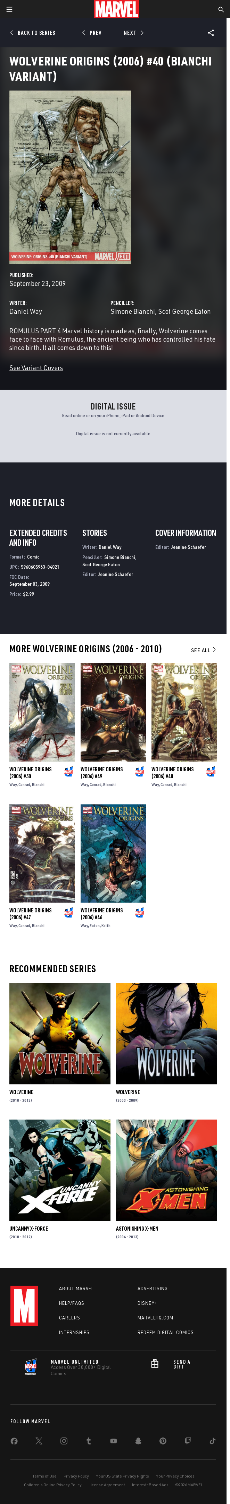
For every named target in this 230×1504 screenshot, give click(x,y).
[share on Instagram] (63, 1442)
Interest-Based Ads (150, 1484)
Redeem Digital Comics (166, 1332)
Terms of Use (44, 1476)
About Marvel (76, 1288)
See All (204, 650)
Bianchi (38, 784)
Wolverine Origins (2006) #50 (30, 773)
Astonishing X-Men (137, 1228)
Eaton (95, 925)
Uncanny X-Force (28, 1228)
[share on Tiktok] (212, 1442)
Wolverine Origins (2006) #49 (102, 773)
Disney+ (147, 1303)
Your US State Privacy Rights (122, 1476)
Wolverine (21, 1092)
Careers (69, 1317)
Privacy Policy (76, 1476)
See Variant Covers (36, 368)
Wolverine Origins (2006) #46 (102, 914)
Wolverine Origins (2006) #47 (30, 914)
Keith (105, 925)
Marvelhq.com (155, 1317)
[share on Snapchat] (138, 1442)
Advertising (153, 1288)
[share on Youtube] (113, 1442)
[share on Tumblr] (88, 1442)
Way (13, 784)
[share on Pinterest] (162, 1442)
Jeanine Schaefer (115, 574)
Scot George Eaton (184, 311)
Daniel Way (25, 311)
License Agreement (107, 1484)
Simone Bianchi (132, 311)
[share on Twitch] (187, 1442)
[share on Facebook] (14, 1442)
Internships (74, 1332)
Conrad (24, 784)
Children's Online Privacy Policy (53, 1484)
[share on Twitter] (38, 1442)
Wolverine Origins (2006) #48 (172, 773)
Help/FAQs (71, 1303)
